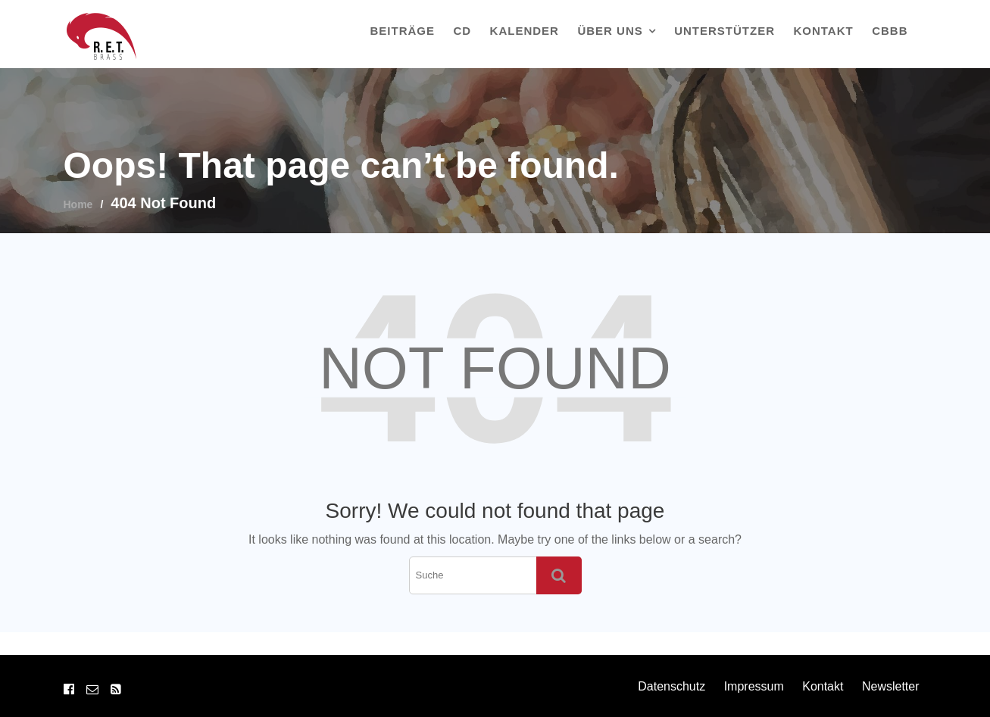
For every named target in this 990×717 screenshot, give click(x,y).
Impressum (754, 686)
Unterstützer (724, 30)
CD (462, 30)
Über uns (609, 30)
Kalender (524, 30)
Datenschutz (671, 686)
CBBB (889, 30)
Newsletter (891, 686)
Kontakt (823, 30)
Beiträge (403, 30)
